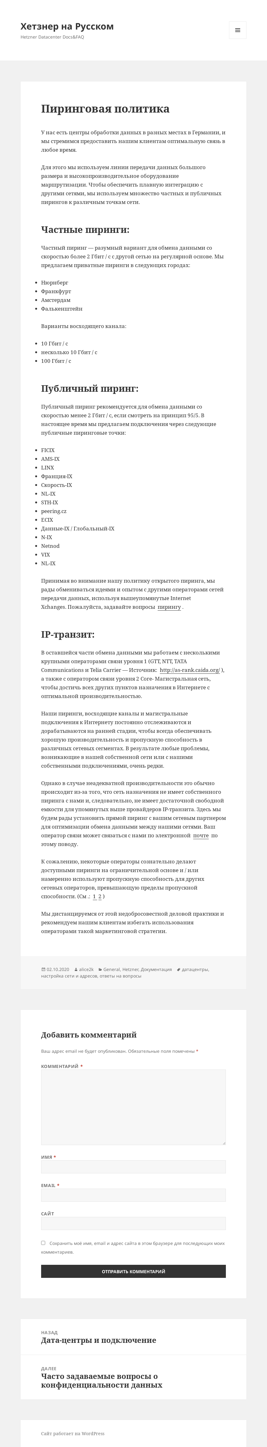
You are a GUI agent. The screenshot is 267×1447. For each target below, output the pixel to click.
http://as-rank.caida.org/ (190, 669)
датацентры (195, 969)
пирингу (169, 606)
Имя (48, 1157)
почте (201, 835)
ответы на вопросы (120, 976)
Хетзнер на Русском (67, 26)
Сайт (47, 1214)
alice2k (86, 969)
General (111, 969)
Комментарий (62, 1066)
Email (50, 1185)
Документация (156, 969)
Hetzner (130, 969)
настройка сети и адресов (69, 976)
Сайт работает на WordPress (72, 1433)
